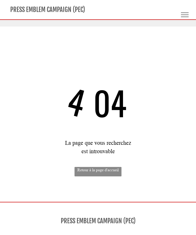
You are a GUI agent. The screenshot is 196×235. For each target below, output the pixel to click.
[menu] (184, 14)
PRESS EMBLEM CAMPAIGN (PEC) (47, 10)
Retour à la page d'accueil (98, 169)
